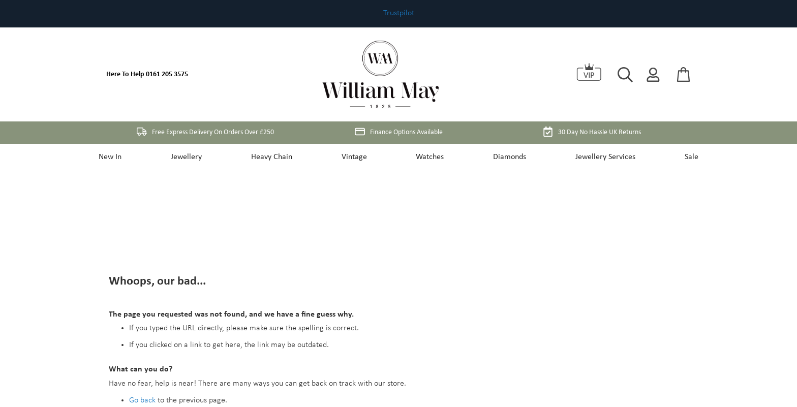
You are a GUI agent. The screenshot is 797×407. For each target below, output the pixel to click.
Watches (429, 157)
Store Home (148, 341)
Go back (142, 296)
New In (120, 157)
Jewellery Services (598, 157)
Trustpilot (398, 13)
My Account (195, 341)
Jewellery (193, 157)
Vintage (355, 157)
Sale (681, 157)
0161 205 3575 (167, 74)
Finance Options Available (399, 132)
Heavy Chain (275, 157)
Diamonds (505, 157)
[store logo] (380, 74)
